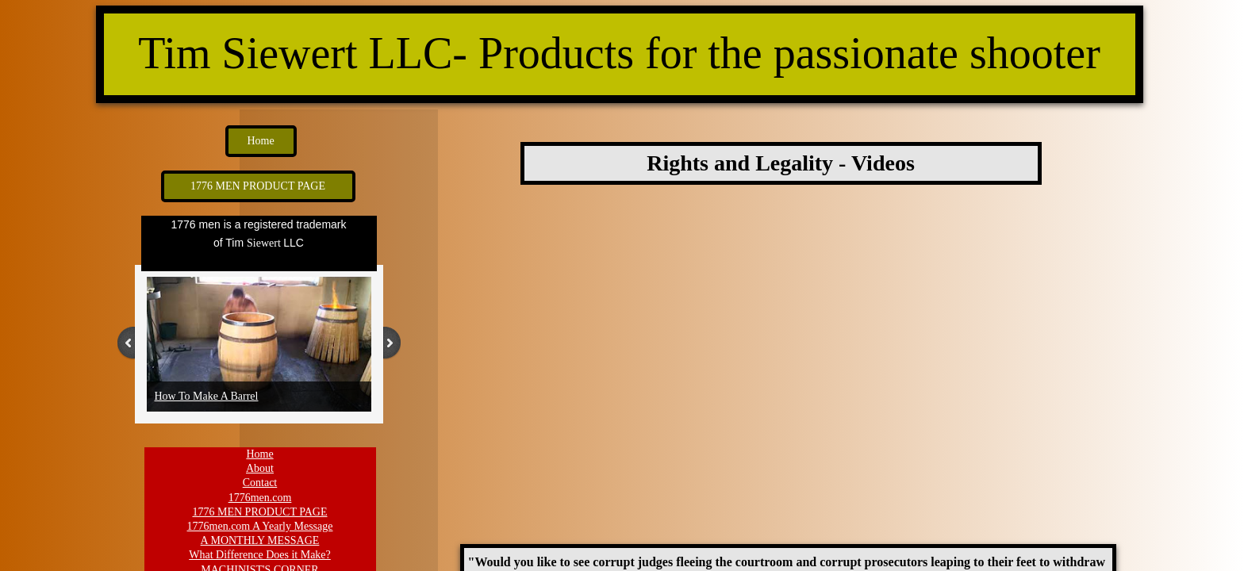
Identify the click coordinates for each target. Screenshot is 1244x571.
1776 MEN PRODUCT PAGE (260, 512)
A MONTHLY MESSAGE (260, 540)
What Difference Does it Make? (260, 555)
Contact (260, 483)
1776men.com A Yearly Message (260, 526)
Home (259, 454)
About (260, 468)
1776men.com (260, 498)
